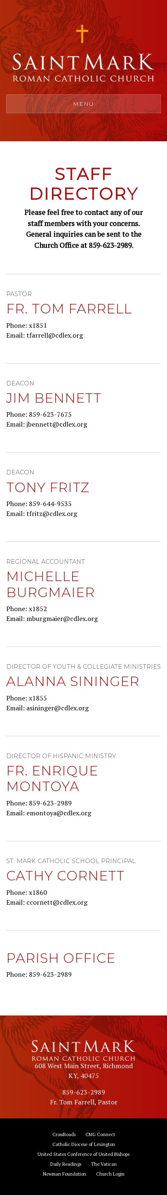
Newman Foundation (64, 1174)
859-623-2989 (83, 1092)
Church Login (110, 1174)
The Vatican (104, 1164)
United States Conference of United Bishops (83, 1154)
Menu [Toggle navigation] (83, 103)
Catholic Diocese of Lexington (83, 1144)
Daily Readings (65, 1164)
